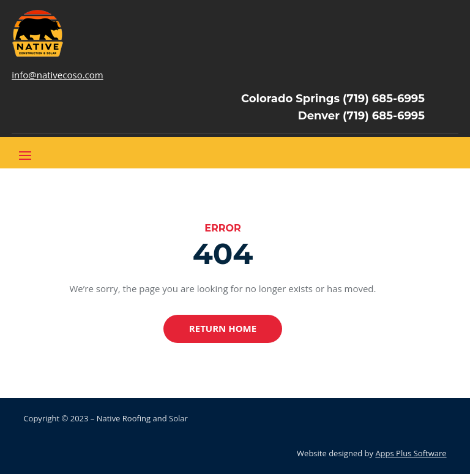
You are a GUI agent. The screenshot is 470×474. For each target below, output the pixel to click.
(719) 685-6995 (384, 98)
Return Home (222, 328)
